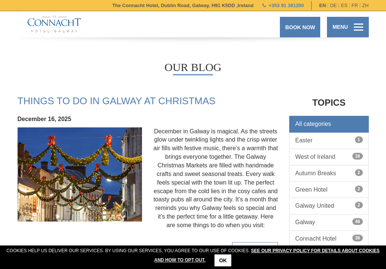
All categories (313, 124)
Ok (223, 260)
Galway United (329, 205)
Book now (300, 27)
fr (355, 5)
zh (365, 5)
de (333, 5)
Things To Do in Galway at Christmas (117, 100)
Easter (329, 139)
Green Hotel (329, 189)
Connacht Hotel (329, 238)
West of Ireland (329, 156)
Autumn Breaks (329, 172)
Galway (329, 221)
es (344, 5)
